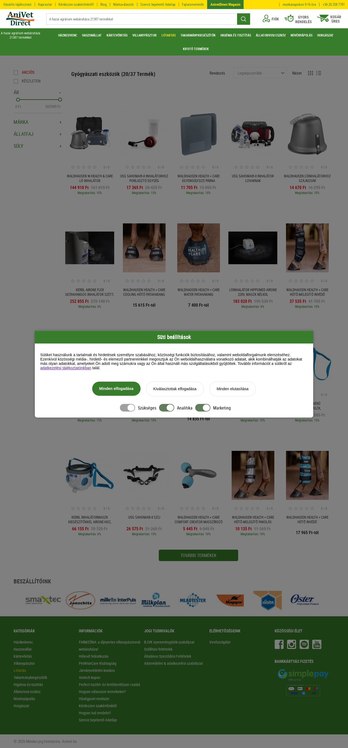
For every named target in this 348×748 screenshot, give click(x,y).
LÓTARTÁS (168, 35)
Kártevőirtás (23, 656)
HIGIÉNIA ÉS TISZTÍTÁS (235, 35)
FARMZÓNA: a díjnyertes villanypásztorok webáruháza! (109, 645)
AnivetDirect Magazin (225, 4)
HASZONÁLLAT (92, 35)
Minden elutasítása (233, 389)
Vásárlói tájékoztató (17, 4)
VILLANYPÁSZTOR (144, 35)
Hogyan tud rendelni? (95, 712)
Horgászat (21, 705)
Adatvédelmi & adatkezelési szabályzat (173, 663)
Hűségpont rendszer (94, 698)
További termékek (198, 555)
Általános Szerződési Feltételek (167, 656)
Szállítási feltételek (158, 649)
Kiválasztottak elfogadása (175, 389)
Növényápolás (24, 698)
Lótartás (20, 670)
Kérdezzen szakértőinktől (98, 705)
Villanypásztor (24, 663)
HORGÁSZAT (325, 35)
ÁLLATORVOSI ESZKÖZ (271, 35)
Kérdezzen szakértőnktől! (76, 4)
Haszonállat (23, 649)
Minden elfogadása (116, 389)
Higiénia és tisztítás (28, 684)
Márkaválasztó (123, 4)
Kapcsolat (45, 4)
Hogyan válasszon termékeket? (102, 691)
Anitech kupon (89, 677)
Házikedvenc (23, 642)
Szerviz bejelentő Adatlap (157, 4)
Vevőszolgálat (220, 642)
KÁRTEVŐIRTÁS (117, 35)
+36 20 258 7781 (334, 4)
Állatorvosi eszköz (27, 691)
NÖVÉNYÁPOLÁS (301, 35)
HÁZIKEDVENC (67, 35)
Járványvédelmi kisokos (97, 670)
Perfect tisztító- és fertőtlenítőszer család (109, 684)
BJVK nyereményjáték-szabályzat (169, 642)
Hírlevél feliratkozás (93, 656)
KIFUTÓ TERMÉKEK (196, 49)
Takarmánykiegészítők (30, 677)
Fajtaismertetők (193, 4)
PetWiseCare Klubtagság (97, 663)
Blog (103, 4)
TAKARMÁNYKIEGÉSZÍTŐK (198, 35)
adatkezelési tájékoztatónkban (65, 368)
